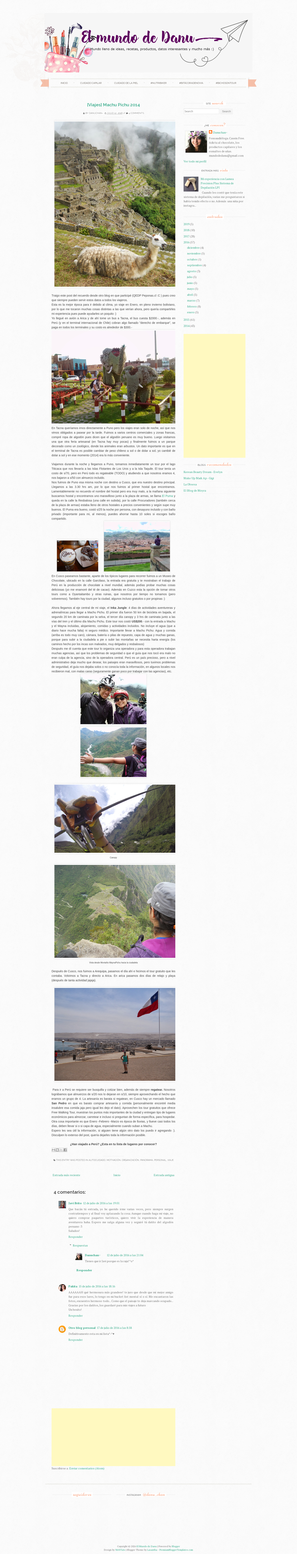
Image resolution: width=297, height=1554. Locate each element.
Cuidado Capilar (91, 83)
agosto (191, 271)
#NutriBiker (159, 83)
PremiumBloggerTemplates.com (176, 1549)
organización (130, 1160)
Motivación (114, 1160)
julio (189, 277)
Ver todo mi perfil (195, 161)
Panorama (146, 1160)
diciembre (193, 248)
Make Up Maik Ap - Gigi (199, 478)
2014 (186, 326)
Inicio (64, 83)
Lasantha (152, 1549)
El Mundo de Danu (147, 1546)
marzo (191, 300)
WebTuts (120, 1549)
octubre (192, 259)
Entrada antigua (164, 1175)
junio (190, 283)
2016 (186, 242)
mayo (190, 289)
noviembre (194, 253)
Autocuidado (97, 1160)
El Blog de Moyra (195, 490)
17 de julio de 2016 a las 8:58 (114, 1328)
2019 (186, 224)
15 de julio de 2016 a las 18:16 (97, 1286)
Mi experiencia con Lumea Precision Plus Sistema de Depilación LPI (217, 183)
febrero (192, 306)
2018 (186, 230)
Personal (160, 1160)
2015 (186, 320)
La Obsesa (190, 484)
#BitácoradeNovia (191, 83)
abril (190, 295)
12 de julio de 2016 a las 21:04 (125, 1255)
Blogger (176, 1546)
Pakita (72, 1286)
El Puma (167, 496)
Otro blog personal (81, 1328)
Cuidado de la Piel (126, 83)
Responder (75, 1237)
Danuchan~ (96, 113)
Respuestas (80, 1245)
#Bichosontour (226, 83)
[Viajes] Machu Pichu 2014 (113, 104)
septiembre (194, 265)
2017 (186, 236)
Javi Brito (75, 1203)
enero (190, 312)
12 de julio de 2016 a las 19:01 (101, 1203)
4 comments (136, 113)
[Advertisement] (113, 1437)
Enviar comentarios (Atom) (86, 1468)
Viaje (170, 1160)
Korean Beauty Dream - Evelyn (203, 472)
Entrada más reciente (66, 1175)
